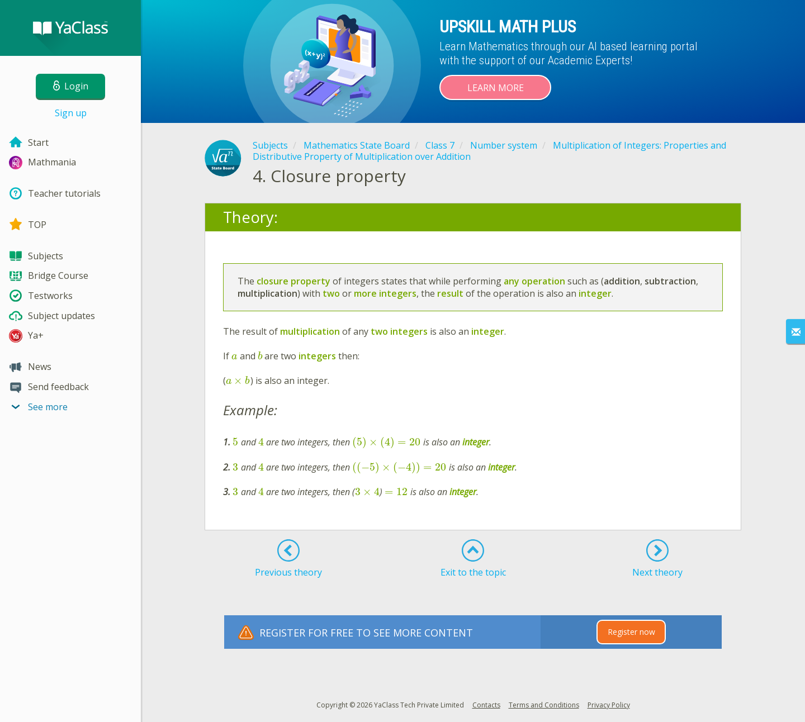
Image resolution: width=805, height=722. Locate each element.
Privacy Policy (609, 705)
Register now (631, 631)
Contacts (486, 705)
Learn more (495, 88)
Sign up (71, 112)
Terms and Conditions (544, 705)
